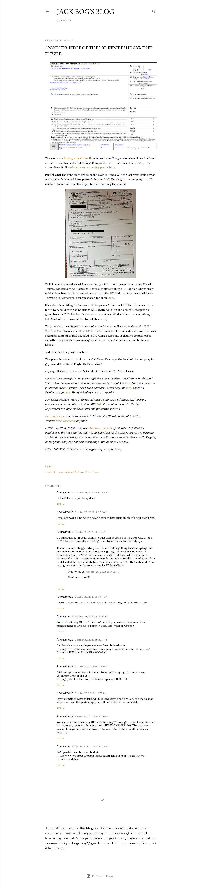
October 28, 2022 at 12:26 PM (91, 616)
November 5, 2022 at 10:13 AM (91, 746)
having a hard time (76, 158)
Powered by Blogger (100, 876)
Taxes (95, 471)
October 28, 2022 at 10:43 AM (103, 571)
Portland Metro (82, 471)
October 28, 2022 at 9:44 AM (91, 596)
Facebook (69, 421)
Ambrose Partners (100, 428)
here (111, 298)
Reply (60, 504)
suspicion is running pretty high (94, 167)
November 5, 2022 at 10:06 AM (92, 716)
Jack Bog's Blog (85, 11)
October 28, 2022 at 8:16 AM (90, 531)
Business (58, 471)
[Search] (154, 10)
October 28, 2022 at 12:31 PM (91, 639)
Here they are (53, 416)
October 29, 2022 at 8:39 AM (91, 693)
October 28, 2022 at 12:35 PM (91, 666)
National (68, 471)
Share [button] (48, 466)
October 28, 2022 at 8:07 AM (91, 492)
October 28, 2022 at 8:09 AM (91, 512)
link (47, 319)
